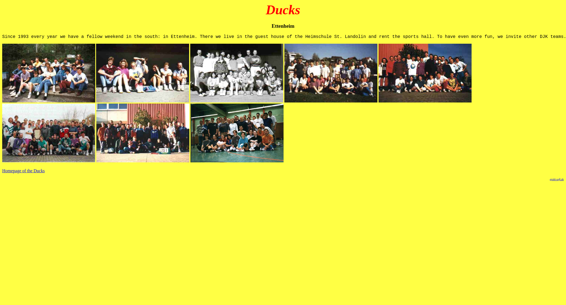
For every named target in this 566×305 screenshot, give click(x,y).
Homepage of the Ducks (23, 172)
